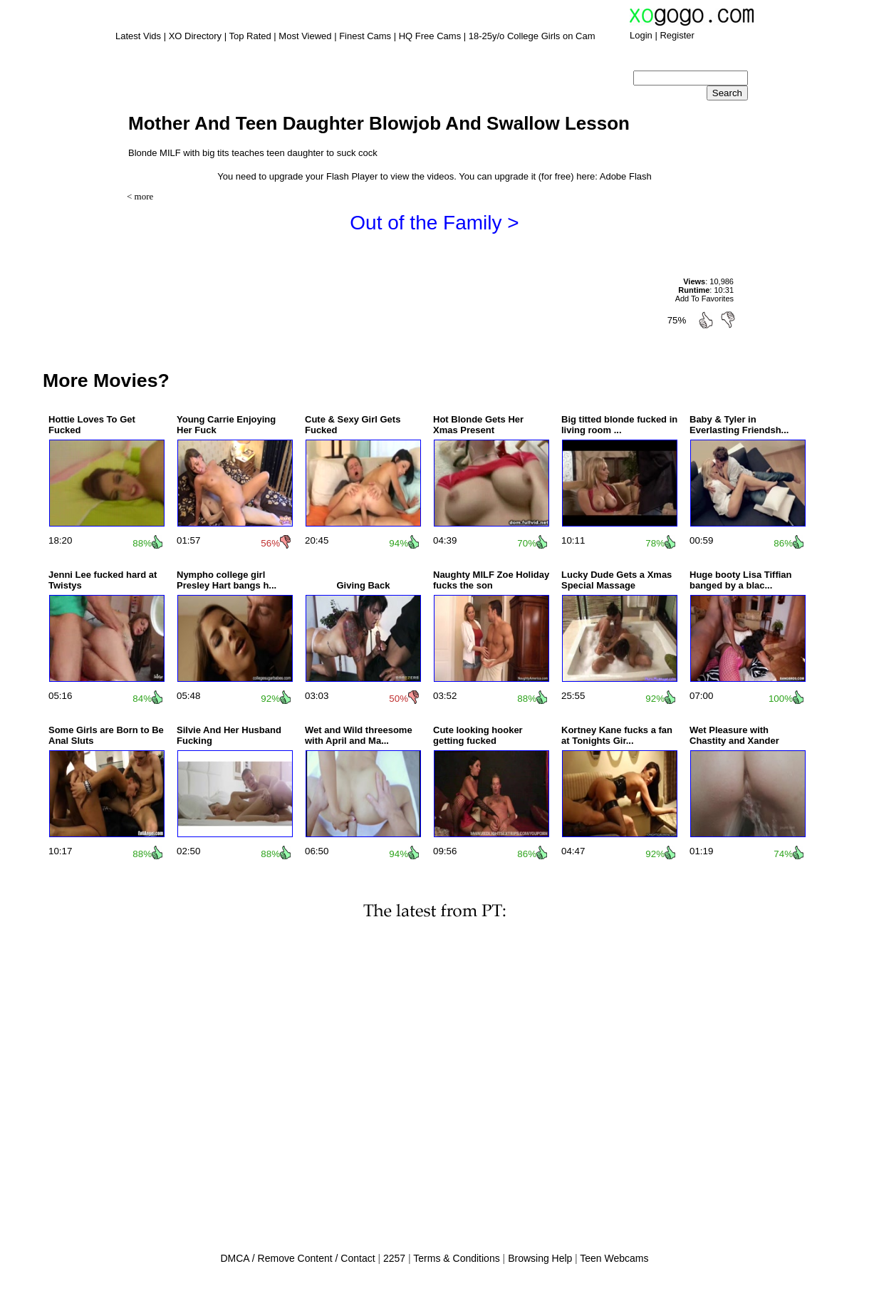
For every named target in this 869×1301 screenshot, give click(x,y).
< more (140, 196)
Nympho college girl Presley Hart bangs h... (226, 580)
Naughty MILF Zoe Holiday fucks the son (491, 580)
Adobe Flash (626, 176)
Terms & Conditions (456, 1258)
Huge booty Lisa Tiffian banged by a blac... (741, 580)
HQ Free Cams (430, 36)
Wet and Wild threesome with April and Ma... (358, 735)
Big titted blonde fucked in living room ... (619, 424)
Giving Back (363, 585)
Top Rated (250, 36)
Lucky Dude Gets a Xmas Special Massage (616, 580)
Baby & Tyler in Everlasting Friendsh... (739, 424)
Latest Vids (138, 36)
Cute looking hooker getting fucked (478, 735)
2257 (394, 1258)
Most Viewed (305, 36)
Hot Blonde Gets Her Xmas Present (478, 424)
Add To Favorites (704, 298)
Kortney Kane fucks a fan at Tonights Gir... (616, 735)
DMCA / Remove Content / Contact (297, 1258)
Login (641, 35)
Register (677, 35)
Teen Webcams (614, 1258)
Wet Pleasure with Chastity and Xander (734, 735)
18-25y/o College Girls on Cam (532, 36)
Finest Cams (365, 36)
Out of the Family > (434, 223)
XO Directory (195, 36)
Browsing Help (540, 1258)
